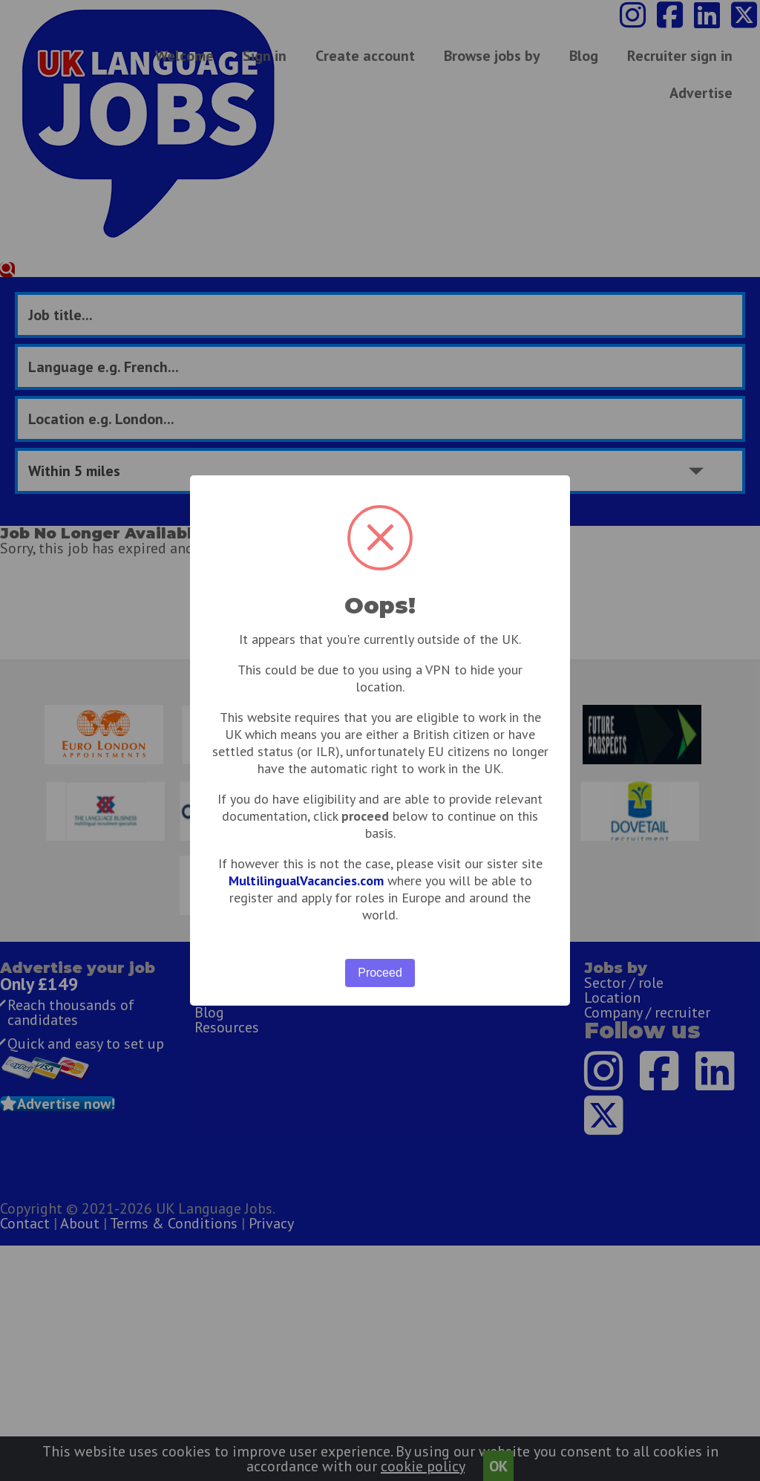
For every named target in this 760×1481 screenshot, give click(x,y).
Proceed (380, 972)
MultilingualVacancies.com (306, 880)
